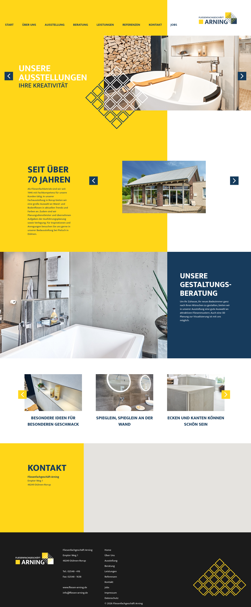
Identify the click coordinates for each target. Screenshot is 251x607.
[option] (125, 82)
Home (108, 550)
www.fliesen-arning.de (75, 587)
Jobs (173, 25)
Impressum (111, 593)
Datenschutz (111, 598)
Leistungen (106, 25)
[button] (167, 484)
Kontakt (156, 25)
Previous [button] (9, 76)
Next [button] (242, 76)
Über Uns (110, 555)
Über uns (29, 25)
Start (9, 25)
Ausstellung (55, 25)
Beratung (81, 25)
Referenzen (131, 25)
